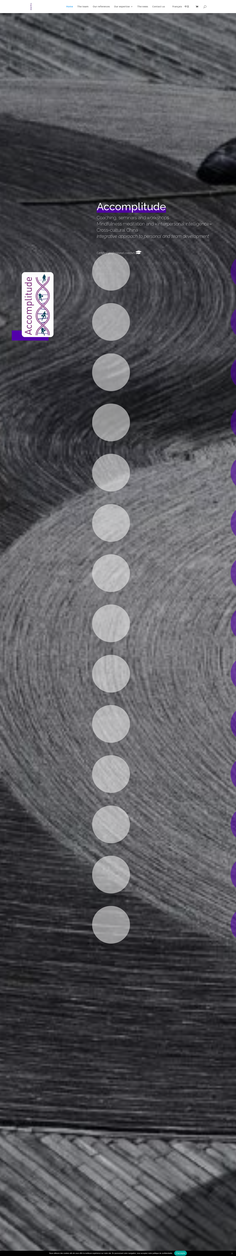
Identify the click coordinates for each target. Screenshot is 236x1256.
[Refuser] (232, 1253)
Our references (101, 6)
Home (69, 6)
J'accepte (180, 1253)
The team (82, 6)
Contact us (158, 6)
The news (142, 6)
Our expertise (122, 6)
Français (177, 6)
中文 (187, 6)
